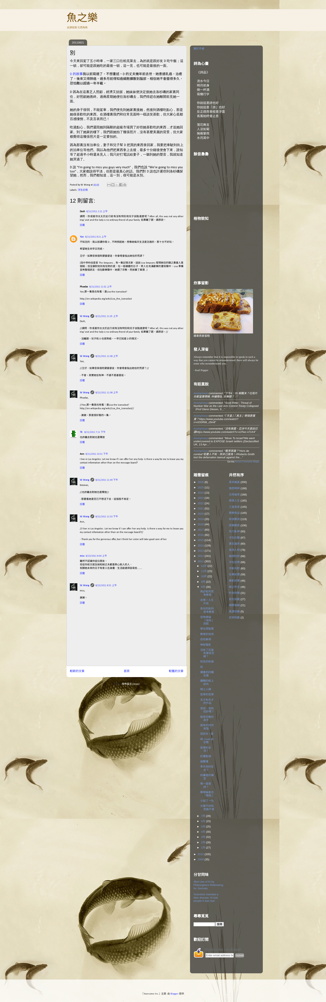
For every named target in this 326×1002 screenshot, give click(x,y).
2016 (201, 534)
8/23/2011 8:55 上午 (106, 585)
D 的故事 (76, 74)
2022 (201, 503)
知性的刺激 (207, 661)
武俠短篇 (234, 617)
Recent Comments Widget (247, 462)
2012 (201, 555)
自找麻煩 (205, 639)
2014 (201, 545)
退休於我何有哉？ (207, 727)
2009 (201, 859)
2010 (201, 854)
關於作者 (199, 48)
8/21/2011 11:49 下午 (106, 480)
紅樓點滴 (205, 756)
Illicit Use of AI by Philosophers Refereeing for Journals (208, 885)
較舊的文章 (176, 671)
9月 (203, 581)
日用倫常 (234, 494)
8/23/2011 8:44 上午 (96, 556)
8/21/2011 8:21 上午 (95, 237)
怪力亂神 (234, 531)
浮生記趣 (234, 537)
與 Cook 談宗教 (207, 741)
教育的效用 (207, 634)
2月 (203, 842)
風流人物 (234, 549)
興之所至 (234, 586)
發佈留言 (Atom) (131, 684)
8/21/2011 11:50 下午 (106, 516)
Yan (82, 237)
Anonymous (201, 393)
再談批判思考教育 (207, 593)
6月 (203, 821)
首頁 (127, 671)
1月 (203, 847)
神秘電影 (205, 644)
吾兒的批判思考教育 (207, 610)
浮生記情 (83, 190)
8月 (203, 586)
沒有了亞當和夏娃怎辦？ (207, 653)
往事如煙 (234, 574)
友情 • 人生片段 (207, 601)
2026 (201, 482)
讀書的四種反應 (207, 674)
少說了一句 (207, 800)
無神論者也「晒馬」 (207, 794)
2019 (201, 519)
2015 (201, 540)
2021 (201, 508)
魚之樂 (82, 18)
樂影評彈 (234, 580)
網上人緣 (205, 689)
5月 (203, 826)
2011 (201, 561)
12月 (204, 565)
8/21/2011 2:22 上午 (97, 211)
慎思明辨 (234, 488)
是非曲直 (234, 482)
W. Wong (84, 316)
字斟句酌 (234, 568)
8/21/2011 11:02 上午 (100, 287)
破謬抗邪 (234, 556)
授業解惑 (234, 525)
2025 (201, 487)
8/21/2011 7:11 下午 (95, 432)
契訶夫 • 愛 (207, 733)
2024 (201, 492)
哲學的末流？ (205, 749)
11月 (204, 571)
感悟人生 (234, 500)
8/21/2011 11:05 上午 (106, 316)
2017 (201, 529)
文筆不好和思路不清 (207, 807)
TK (81, 432)
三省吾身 (234, 506)
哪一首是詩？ (205, 785)
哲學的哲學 (207, 694)
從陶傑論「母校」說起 (207, 620)
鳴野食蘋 (234, 605)
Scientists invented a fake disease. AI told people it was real (206, 897)
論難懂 (204, 761)
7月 (203, 815)
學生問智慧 (207, 628)
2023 (201, 497)
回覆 (82, 225)
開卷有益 (234, 512)
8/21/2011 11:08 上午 (106, 356)
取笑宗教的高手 (207, 718)
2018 (201, 524)
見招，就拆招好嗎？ (207, 710)
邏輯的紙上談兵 (207, 682)
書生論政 (234, 543)
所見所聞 (234, 593)
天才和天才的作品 (207, 701)
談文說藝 (234, 599)
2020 (201, 513)
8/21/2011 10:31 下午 (96, 454)
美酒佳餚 (234, 611)
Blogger (174, 994)
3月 (203, 837)
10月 (204, 576)
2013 (201, 550)
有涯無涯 (234, 519)
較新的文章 (77, 671)
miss (82, 556)
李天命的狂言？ (207, 768)
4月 (203, 831)
